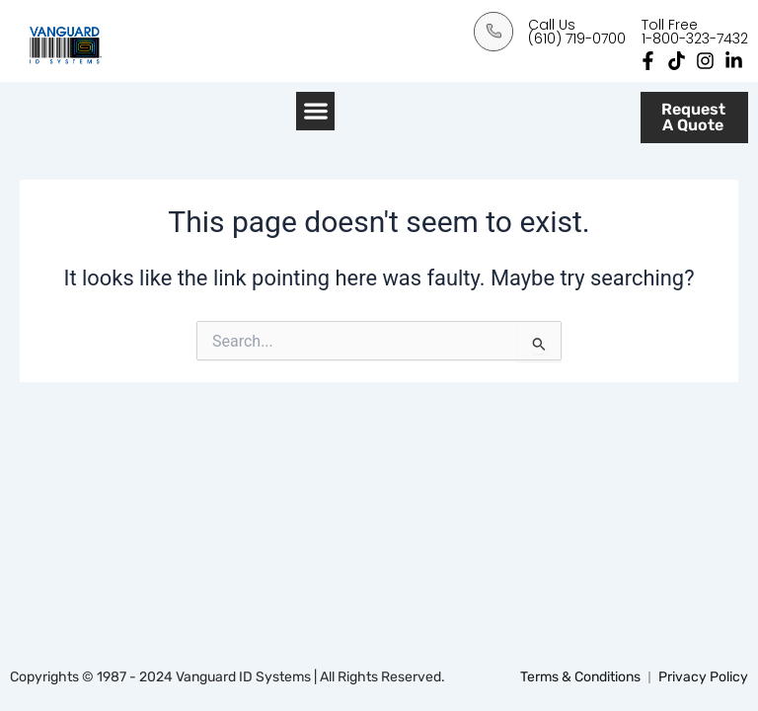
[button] (315, 111)
